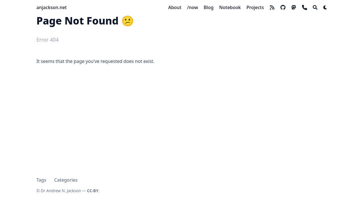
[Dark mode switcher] (325, 7)
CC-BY (92, 190)
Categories (66, 180)
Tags (41, 180)
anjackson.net (51, 7)
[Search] (315, 7)
